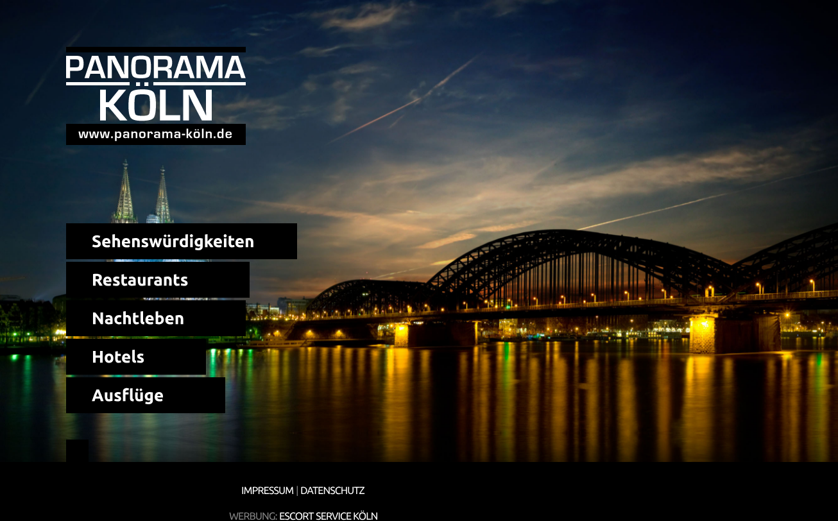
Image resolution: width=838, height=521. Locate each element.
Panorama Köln (156, 96)
